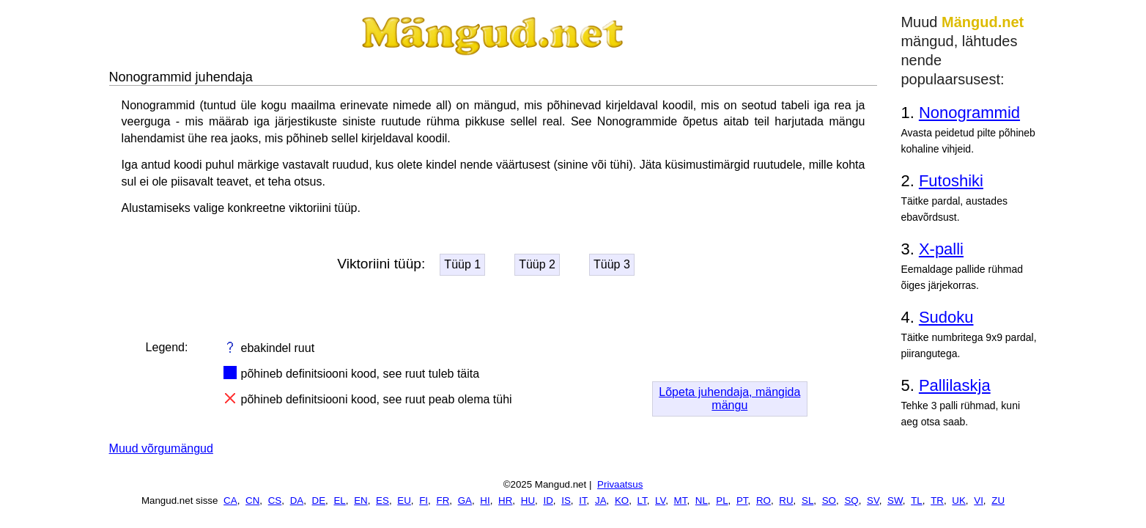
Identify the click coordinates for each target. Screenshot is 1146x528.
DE (319, 500)
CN (252, 500)
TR (937, 500)
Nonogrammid (969, 112)
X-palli (941, 249)
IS (566, 500)
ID (547, 500)
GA (465, 500)
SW (895, 500)
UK (959, 500)
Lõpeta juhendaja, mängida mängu (729, 398)
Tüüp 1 (462, 264)
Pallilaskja (955, 385)
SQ (851, 500)
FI (423, 500)
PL (722, 500)
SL (807, 500)
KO (622, 500)
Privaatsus (620, 484)
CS (275, 500)
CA (230, 500)
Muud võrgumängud (161, 448)
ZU (998, 500)
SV (873, 500)
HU (528, 500)
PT (742, 500)
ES (382, 500)
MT (680, 500)
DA (297, 500)
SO (829, 500)
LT (642, 500)
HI (484, 500)
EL (339, 500)
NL (701, 500)
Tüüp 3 (612, 264)
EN (361, 500)
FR (442, 500)
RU (786, 500)
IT (582, 500)
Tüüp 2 (537, 264)
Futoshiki (951, 181)
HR (505, 500)
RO (763, 500)
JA (601, 500)
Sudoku (946, 317)
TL (917, 500)
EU (404, 500)
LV (660, 500)
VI (978, 500)
